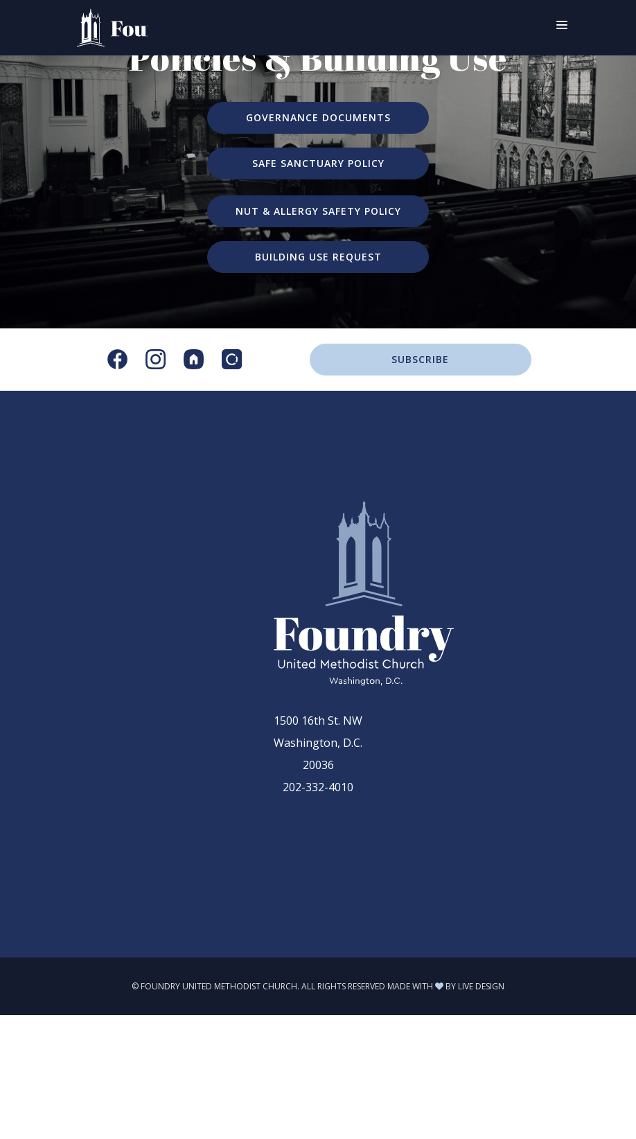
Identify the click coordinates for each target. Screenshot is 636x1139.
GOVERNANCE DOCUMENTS (318, 117)
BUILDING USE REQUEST (318, 256)
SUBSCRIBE (420, 359)
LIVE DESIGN (481, 986)
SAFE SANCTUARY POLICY (318, 163)
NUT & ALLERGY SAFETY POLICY (318, 211)
